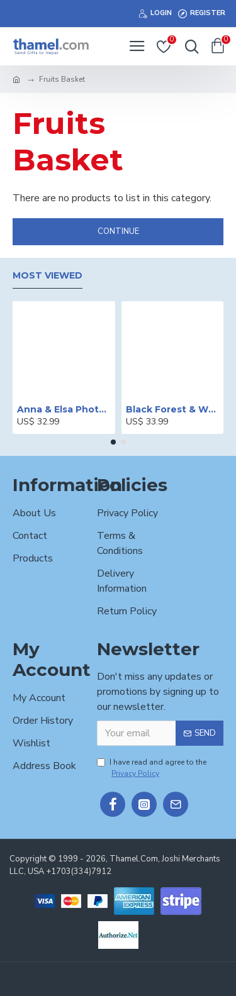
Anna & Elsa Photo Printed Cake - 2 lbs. (64, 409)
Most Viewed (47, 275)
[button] (113, 442)
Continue (118, 231)
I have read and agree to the (151, 768)
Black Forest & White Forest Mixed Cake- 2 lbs (173, 409)
